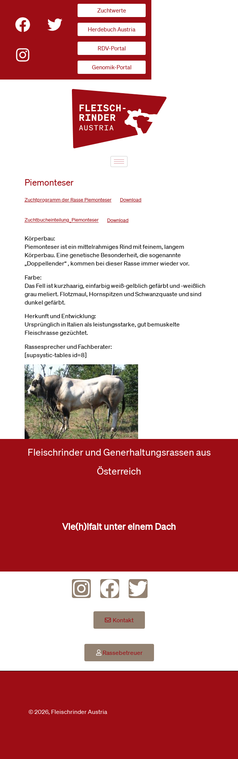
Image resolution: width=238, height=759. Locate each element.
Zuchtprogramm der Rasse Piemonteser (68, 200)
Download (131, 200)
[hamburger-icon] (119, 161)
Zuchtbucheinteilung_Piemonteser (62, 220)
